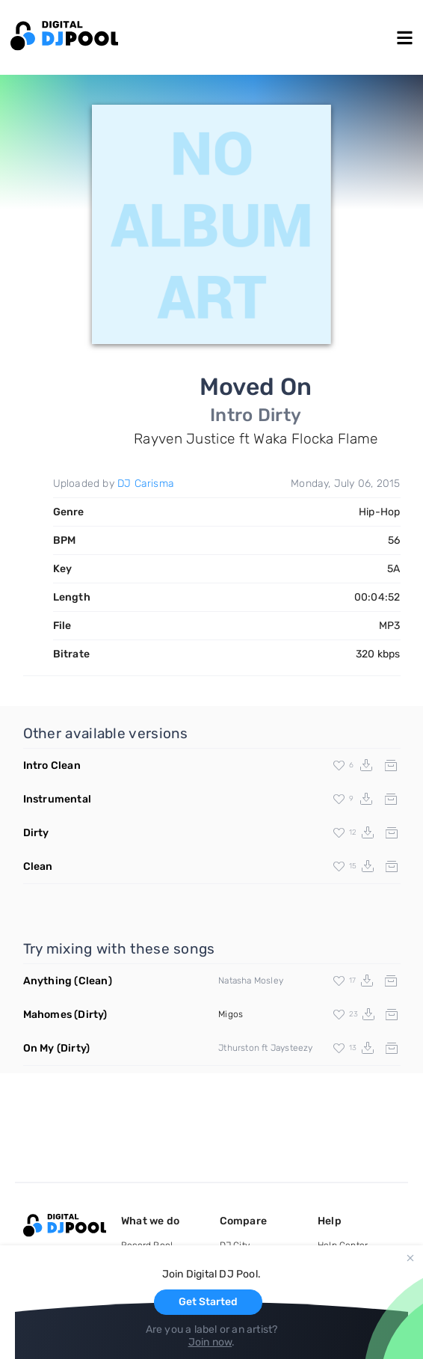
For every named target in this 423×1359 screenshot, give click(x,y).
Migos (230, 1014)
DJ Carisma (145, 483)
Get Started (208, 1301)
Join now (210, 1342)
